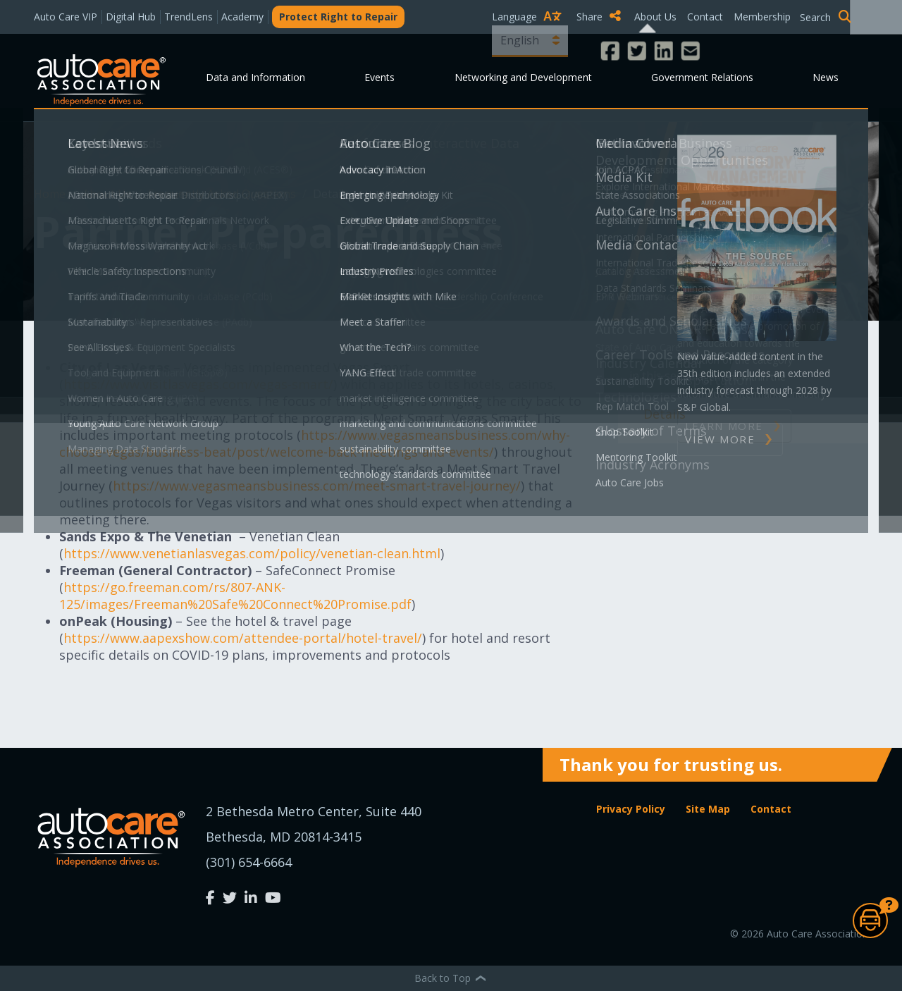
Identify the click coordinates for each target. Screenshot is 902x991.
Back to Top (451, 978)
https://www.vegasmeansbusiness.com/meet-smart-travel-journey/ (317, 485)
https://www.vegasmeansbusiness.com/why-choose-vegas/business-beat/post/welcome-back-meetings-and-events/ (314, 443)
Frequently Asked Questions (223, 194)
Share (598, 16)
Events (379, 77)
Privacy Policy (630, 808)
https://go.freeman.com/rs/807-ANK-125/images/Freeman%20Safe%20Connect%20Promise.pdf (235, 596)
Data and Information (255, 77)
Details (664, 413)
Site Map (708, 808)
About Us (655, 16)
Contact (705, 16)
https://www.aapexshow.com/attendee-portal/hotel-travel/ (242, 637)
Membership (762, 16)
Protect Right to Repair (338, 16)
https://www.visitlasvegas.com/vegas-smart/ (198, 384)
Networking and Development (523, 77)
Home (51, 194)
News (826, 77)
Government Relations (702, 77)
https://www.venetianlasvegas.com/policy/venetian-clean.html (251, 553)
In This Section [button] (666, 375)
